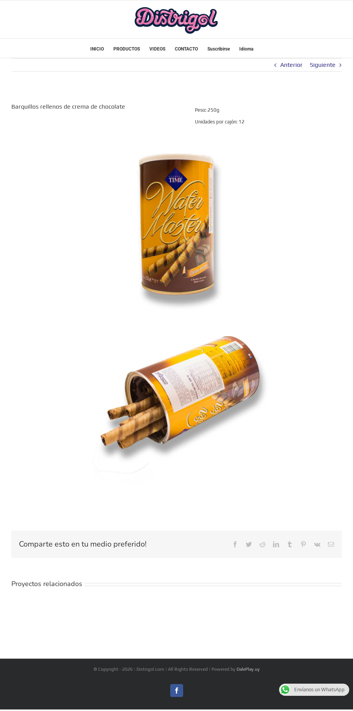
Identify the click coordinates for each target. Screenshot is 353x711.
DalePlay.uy (248, 669)
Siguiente (323, 64)
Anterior (291, 64)
